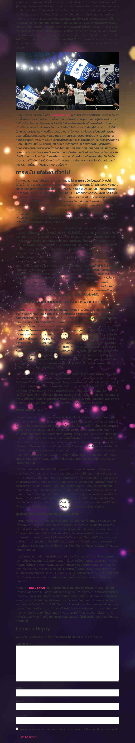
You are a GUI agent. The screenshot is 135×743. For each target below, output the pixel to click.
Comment (23, 643)
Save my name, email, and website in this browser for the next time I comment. (68, 729)
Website (21, 715)
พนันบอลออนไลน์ (60, 115)
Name (20, 687)
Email (20, 701)
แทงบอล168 (37, 588)
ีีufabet (31, 310)
